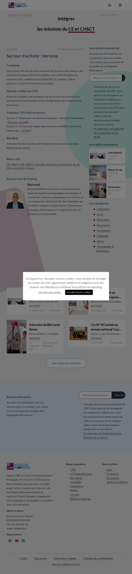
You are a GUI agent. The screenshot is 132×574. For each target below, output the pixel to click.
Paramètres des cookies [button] (49, 292)
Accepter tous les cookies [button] (79, 292)
